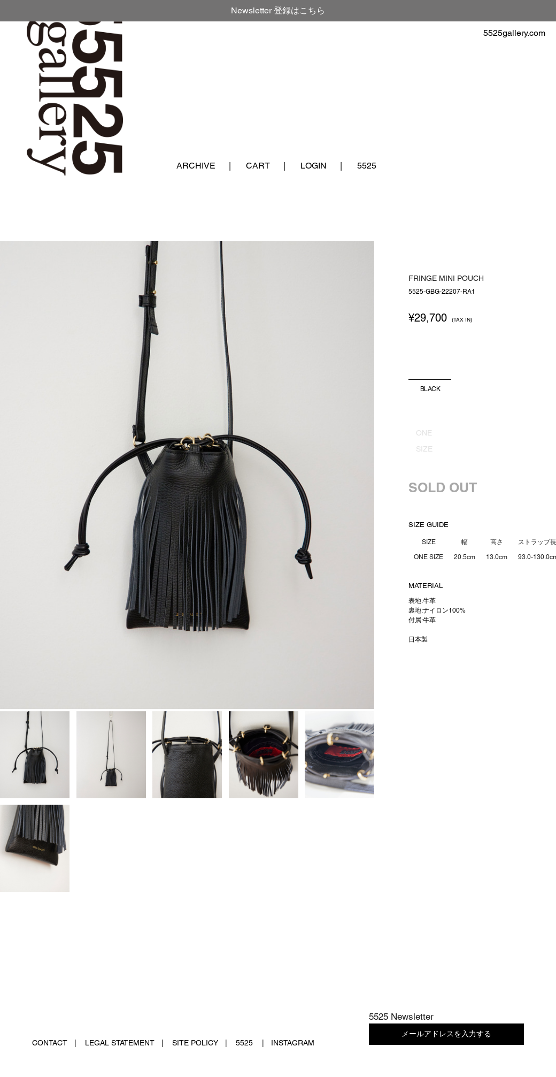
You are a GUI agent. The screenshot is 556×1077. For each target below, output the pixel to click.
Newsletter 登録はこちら (278, 10)
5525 (366, 166)
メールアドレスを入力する (446, 1033)
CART (258, 166)
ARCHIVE (195, 166)
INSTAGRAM (292, 1042)
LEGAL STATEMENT (120, 1042)
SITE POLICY (195, 1042)
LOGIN (313, 166)
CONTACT (49, 1042)
